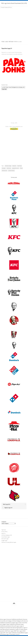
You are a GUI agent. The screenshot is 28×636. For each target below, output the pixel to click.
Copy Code (4, 89)
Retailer (11, 41)
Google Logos (4, 540)
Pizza (21, 168)
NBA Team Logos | (18, 631)
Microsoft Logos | (16, 626)
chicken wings (8, 165)
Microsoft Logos (5, 538)
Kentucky (9, 168)
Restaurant (4, 170)
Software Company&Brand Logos (8, 542)
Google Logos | (15, 622)
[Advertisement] (14, 24)
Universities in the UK (14, 634)
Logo (6, 41)
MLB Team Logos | (9, 631)
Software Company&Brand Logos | (20, 632)
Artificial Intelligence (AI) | (18, 621)
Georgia (3, 168)
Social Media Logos (5, 537)
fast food (19, 165)
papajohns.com (15, 168)
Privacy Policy (4, 531)
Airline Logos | (3, 619)
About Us (3, 533)
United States (11, 170)
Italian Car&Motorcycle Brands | (14, 624)
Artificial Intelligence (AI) (6, 535)
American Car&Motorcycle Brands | (15, 619)
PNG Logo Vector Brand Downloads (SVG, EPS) (14, 3)
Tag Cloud (3, 529)
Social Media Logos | (4, 634)
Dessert (14, 165)
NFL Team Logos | (8, 632)
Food (2, 41)
